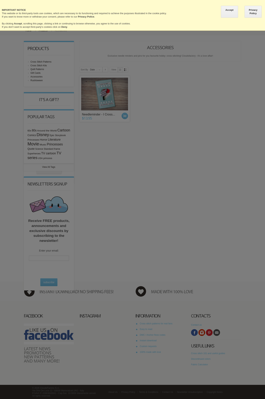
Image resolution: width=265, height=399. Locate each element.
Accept (229, 10)
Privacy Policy (253, 12)
